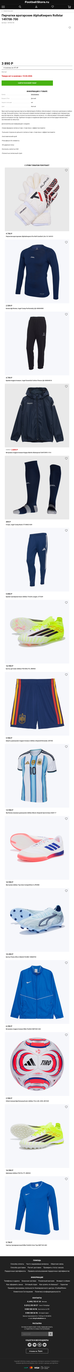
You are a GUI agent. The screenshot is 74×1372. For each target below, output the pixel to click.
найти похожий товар (18, 82)
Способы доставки (18, 1267)
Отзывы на (38, 1350)
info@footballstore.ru (39, 1317)
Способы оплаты (17, 1263)
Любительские (7, 11)
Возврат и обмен (63, 1280)
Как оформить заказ (14, 1284)
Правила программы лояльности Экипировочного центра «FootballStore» (37, 1287)
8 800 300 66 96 (31, 1312)
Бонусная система (29, 1280)
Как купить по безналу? (48, 1284)
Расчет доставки (34, 1267)
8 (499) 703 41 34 (34, 1301)
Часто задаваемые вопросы (37, 1263)
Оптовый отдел (31, 1284)
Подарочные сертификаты (15, 1270)
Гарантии (64, 1284)
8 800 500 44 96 (31, 1308)
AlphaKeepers (35, 93)
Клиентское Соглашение (23, 1291)
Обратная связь (57, 1263)
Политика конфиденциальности (47, 1291)
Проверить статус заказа (53, 1267)
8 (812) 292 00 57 (31, 1304)
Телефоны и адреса (12, 1280)
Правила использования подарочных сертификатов (48, 1270)
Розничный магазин (46, 1280)
